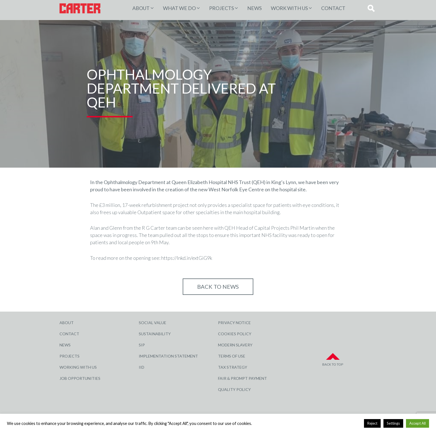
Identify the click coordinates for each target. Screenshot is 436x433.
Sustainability (155, 333)
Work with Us (289, 8)
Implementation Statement (168, 356)
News (254, 8)
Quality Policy (234, 389)
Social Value (152, 322)
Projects (70, 356)
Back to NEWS (218, 286)
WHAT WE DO (179, 8)
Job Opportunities (80, 378)
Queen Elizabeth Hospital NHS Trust (211, 182)
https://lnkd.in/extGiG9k (186, 258)
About (141, 8)
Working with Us (78, 367)
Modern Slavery (235, 345)
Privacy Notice (234, 322)
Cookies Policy (234, 333)
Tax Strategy (232, 367)
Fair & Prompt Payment (242, 378)
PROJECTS (221, 8)
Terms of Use (231, 356)
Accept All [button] (417, 423)
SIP (142, 345)
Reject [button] (372, 423)
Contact (333, 8)
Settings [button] (393, 423)
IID (141, 367)
